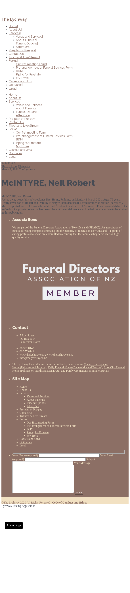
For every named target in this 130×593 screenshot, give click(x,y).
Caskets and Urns (20, 150)
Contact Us (16, 122)
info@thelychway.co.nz (33, 357)
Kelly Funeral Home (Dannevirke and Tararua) (75, 367)
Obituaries (15, 153)
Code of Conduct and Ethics (69, 508)
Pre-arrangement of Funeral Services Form (44, 136)
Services (14, 101)
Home (13, 94)
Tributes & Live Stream (24, 125)
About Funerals (26, 108)
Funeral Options (26, 112)
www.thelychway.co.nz (33, 354)
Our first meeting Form (31, 132)
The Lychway (14, 19)
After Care (23, 115)
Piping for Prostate (28, 143)
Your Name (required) (56, 455)
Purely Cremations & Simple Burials (87, 370)
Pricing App (14, 530)
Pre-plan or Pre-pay (22, 118)
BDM (19, 139)
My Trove (22, 146)
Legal (12, 156)
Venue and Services (29, 105)
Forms (13, 129)
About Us (15, 98)
